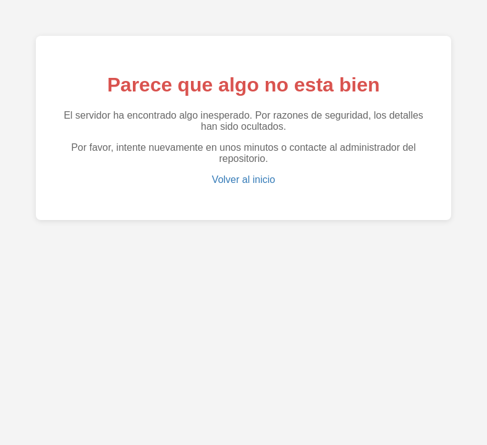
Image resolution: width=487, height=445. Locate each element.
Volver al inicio (243, 179)
